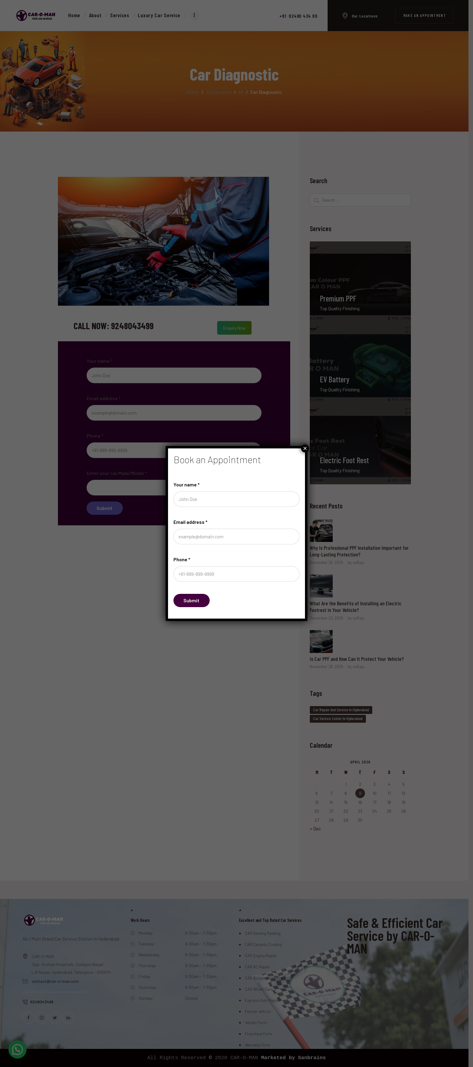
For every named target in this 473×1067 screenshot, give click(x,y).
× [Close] (305, 448)
